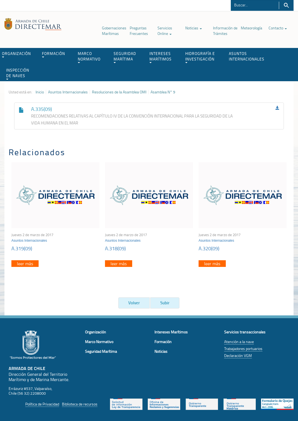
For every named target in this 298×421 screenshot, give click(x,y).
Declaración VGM (238, 355)
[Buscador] (255, 4)
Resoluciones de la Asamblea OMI (119, 92)
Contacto (278, 27)
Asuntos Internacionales (68, 92)
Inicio (40, 92)
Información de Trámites (225, 30)
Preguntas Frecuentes (139, 30)
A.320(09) (209, 248)
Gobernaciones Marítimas (114, 30)
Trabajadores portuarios (243, 348)
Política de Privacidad (42, 404)
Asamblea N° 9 (163, 92)
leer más (25, 264)
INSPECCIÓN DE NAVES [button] (17, 73)
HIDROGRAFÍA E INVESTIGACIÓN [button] (200, 57)
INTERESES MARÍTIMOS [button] (160, 57)
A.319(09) (21, 248)
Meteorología (251, 27)
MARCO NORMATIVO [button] (89, 57)
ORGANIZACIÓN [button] (16, 54)
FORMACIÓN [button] (53, 54)
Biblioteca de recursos (79, 404)
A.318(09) (115, 248)
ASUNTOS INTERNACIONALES (246, 56)
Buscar (286, 5)
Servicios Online (164, 30)
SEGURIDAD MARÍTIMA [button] (125, 57)
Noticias (193, 27)
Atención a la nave (239, 341)
